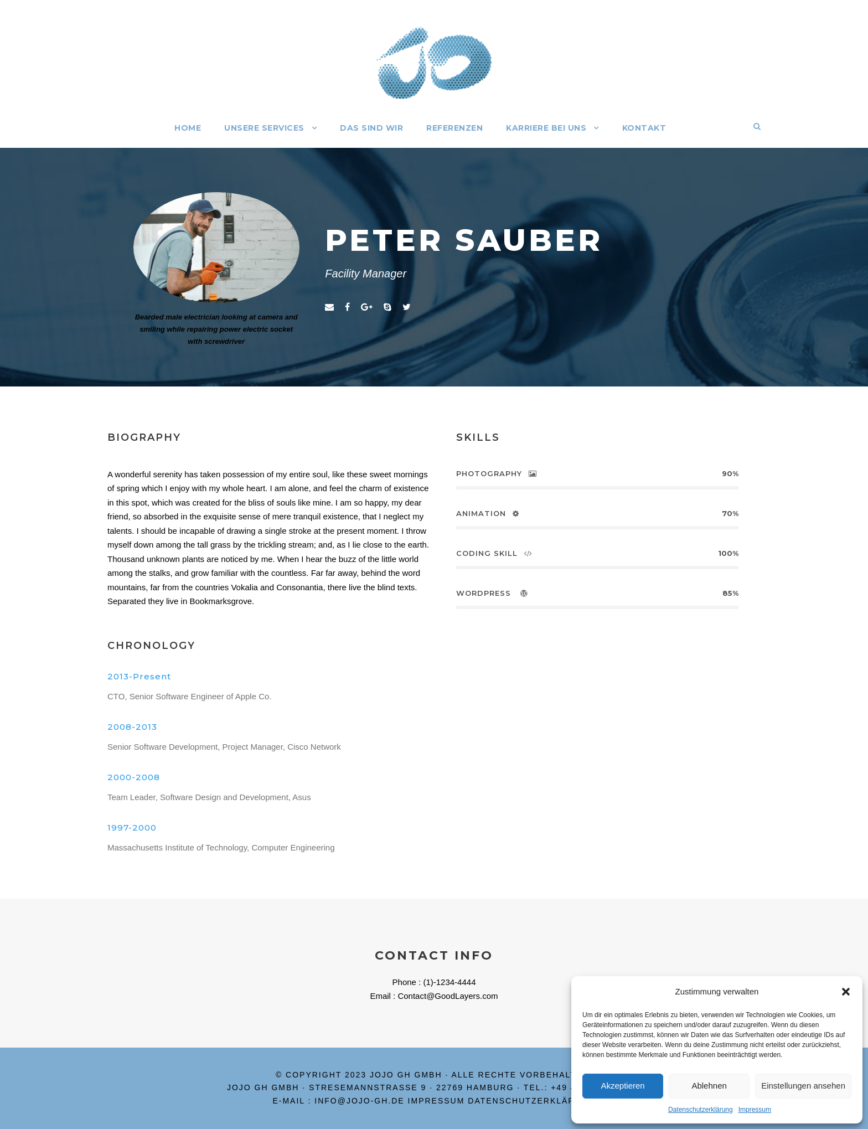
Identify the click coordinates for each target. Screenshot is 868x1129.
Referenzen (454, 128)
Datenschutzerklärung (700, 1109)
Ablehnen (708, 1085)
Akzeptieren (622, 1085)
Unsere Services (264, 128)
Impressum (754, 1109)
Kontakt (644, 128)
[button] (845, 991)
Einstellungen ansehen (803, 1085)
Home (187, 128)
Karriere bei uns (546, 128)
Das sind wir (371, 128)
